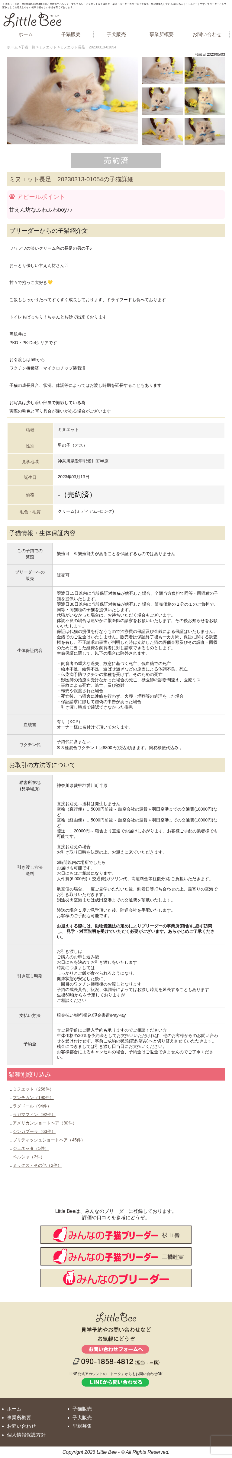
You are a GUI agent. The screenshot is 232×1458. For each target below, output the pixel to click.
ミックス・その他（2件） (37, 1165)
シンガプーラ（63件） (34, 1131)
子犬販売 (116, 34)
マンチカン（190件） (33, 1097)
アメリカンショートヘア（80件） (45, 1123)
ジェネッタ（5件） (31, 1148)
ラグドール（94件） (32, 1106)
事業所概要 (162, 34)
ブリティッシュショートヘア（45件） (49, 1139)
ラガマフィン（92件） (34, 1114)
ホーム (25, 34)
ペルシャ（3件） (29, 1156)
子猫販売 (71, 34)
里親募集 (82, 1426)
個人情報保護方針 (26, 1434)
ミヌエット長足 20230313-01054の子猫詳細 (71, 179)
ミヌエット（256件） (33, 1089)
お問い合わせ (206, 34)
